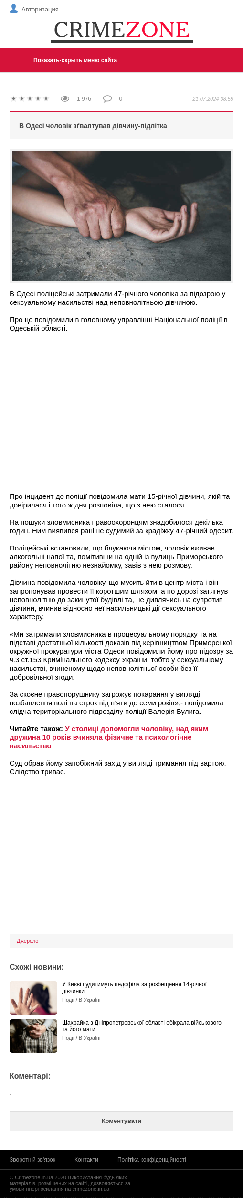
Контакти (86, 1159)
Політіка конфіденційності (151, 1159)
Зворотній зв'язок (32, 1159)
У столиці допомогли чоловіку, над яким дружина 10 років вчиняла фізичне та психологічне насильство (109, 737)
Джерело (27, 941)
